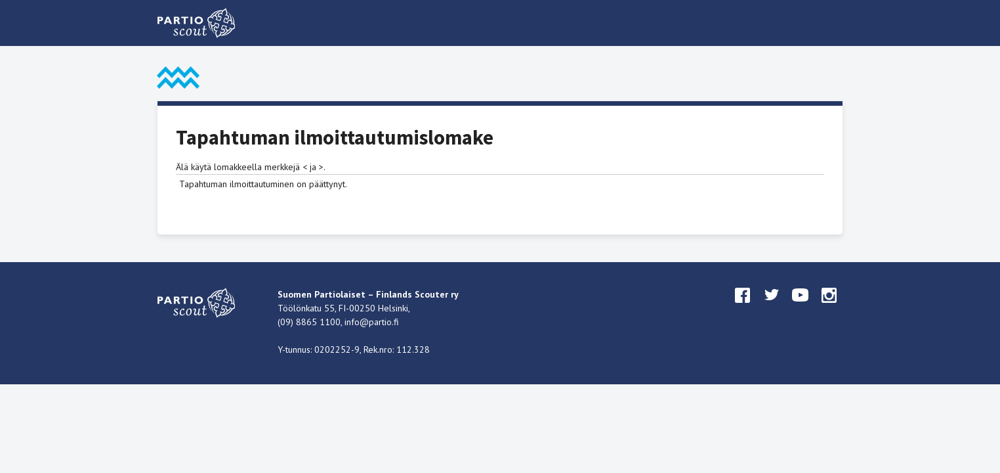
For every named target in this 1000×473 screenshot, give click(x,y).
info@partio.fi (371, 322)
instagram (829, 307)
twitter (772, 307)
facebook (743, 307)
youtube (800, 307)
